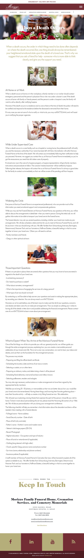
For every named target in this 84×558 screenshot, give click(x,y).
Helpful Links (53, 12)
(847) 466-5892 (43, 515)
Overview (13, 12)
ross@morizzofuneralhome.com (42, 519)
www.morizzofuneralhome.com (42, 521)
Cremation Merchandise (37, 12)
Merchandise (65, 12)
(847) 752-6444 (51, 2)
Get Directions (42, 525)
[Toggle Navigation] (73, 12)
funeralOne (48, 555)
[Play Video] (42, 76)
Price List (23, 12)
